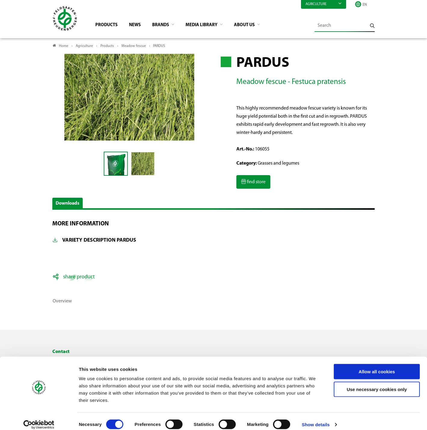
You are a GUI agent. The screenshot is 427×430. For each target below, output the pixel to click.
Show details (316, 418)
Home (63, 47)
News (138, 25)
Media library (208, 25)
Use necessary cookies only (377, 382)
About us (254, 25)
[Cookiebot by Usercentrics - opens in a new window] (39, 418)
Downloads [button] (67, 204)
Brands (165, 25)
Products (108, 25)
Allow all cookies (377, 365)
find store (256, 183)
